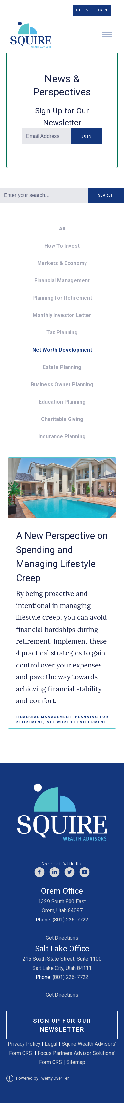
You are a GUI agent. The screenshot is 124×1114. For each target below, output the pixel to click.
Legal (51, 1044)
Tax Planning (62, 332)
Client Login (92, 10)
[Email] (46, 136)
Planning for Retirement (62, 298)
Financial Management (62, 281)
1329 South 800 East (62, 901)
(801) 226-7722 (70, 920)
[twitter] (69, 872)
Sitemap (75, 1062)
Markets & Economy (62, 263)
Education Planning (62, 402)
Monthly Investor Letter (62, 315)
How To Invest (62, 246)
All (62, 229)
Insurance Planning (62, 436)
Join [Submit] (86, 136)
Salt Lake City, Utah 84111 (62, 968)
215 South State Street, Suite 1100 (62, 959)
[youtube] (84, 872)
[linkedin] (54, 872)
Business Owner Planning (62, 384)
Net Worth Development (62, 350)
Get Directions (62, 938)
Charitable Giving (62, 419)
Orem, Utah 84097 (62, 910)
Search (106, 195)
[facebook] (39, 872)
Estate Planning (62, 367)
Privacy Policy (25, 1044)
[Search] (44, 195)
